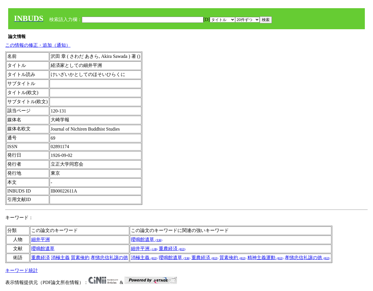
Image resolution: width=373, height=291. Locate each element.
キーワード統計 (21, 270)
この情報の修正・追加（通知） (38, 45)
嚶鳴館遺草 (146, 239)
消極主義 (60, 257)
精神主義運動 (265, 257)
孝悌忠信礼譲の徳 (109, 257)
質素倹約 (80, 257)
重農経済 (172, 248)
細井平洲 (40, 239)
